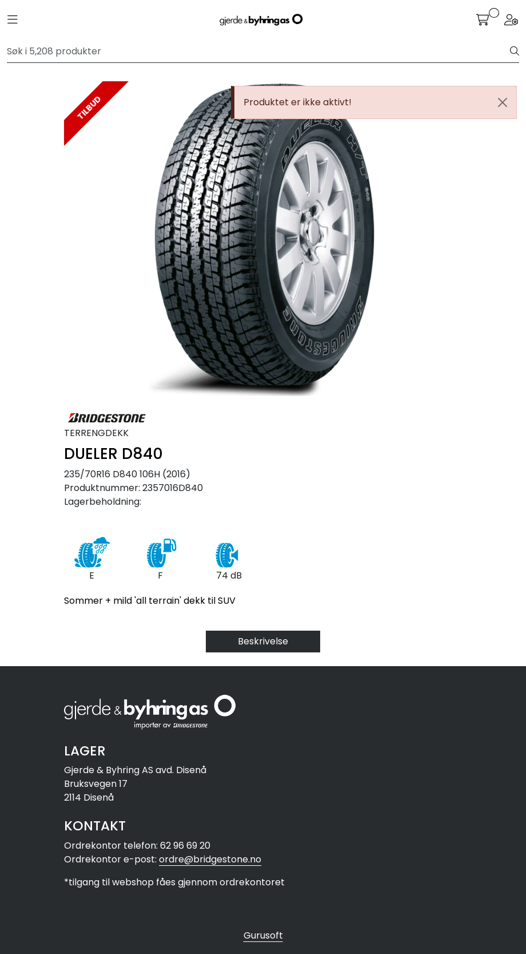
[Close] (502, 102)
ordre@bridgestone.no (210, 859)
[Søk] (259, 51)
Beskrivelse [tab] (263, 641)
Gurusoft (263, 935)
